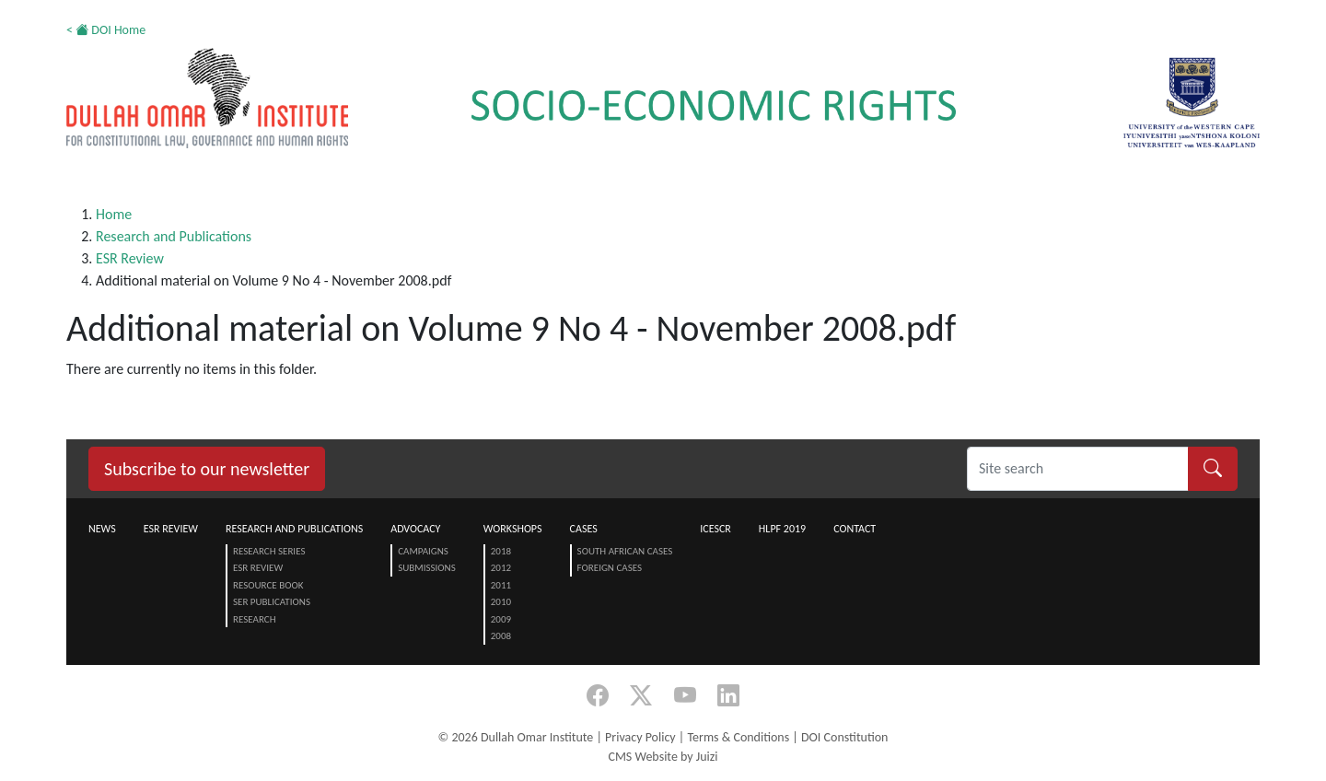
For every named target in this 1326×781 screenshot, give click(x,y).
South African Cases (625, 551)
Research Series (269, 551)
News (102, 528)
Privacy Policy (640, 737)
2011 (501, 585)
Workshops (512, 528)
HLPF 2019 (782, 528)
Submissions (427, 568)
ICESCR (715, 528)
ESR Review (130, 258)
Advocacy (415, 528)
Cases (584, 528)
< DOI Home (105, 30)
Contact (854, 528)
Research (254, 619)
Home (114, 214)
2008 (501, 636)
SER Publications (271, 602)
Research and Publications (173, 236)
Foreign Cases (610, 568)
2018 (501, 551)
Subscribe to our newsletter (206, 469)
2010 (501, 602)
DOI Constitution (844, 737)
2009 (501, 619)
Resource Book (268, 585)
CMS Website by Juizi (662, 756)
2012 (501, 568)
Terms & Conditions (738, 737)
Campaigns (423, 551)
